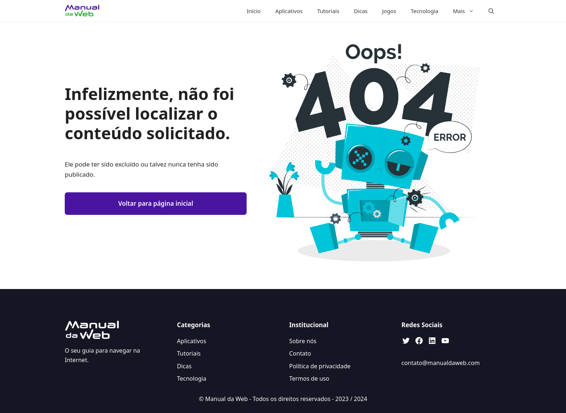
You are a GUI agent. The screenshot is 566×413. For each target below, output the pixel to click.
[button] (491, 11)
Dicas (361, 11)
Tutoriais (328, 11)
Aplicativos (289, 11)
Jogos (389, 11)
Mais (467, 11)
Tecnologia (424, 11)
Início (253, 11)
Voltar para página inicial (155, 203)
